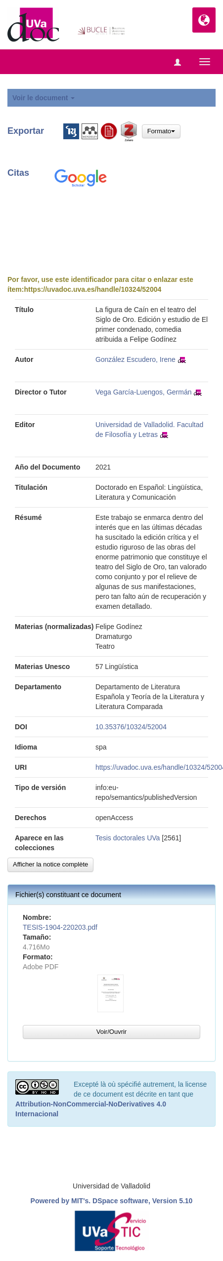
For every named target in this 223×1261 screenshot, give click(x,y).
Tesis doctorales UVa (127, 838)
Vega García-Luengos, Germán (143, 392)
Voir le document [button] (43, 98)
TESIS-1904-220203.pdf (60, 927)
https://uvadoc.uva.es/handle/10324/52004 (92, 289)
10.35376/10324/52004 (131, 727)
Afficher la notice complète (50, 864)
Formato (161, 131)
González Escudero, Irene (135, 359)
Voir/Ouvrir (111, 1031)
